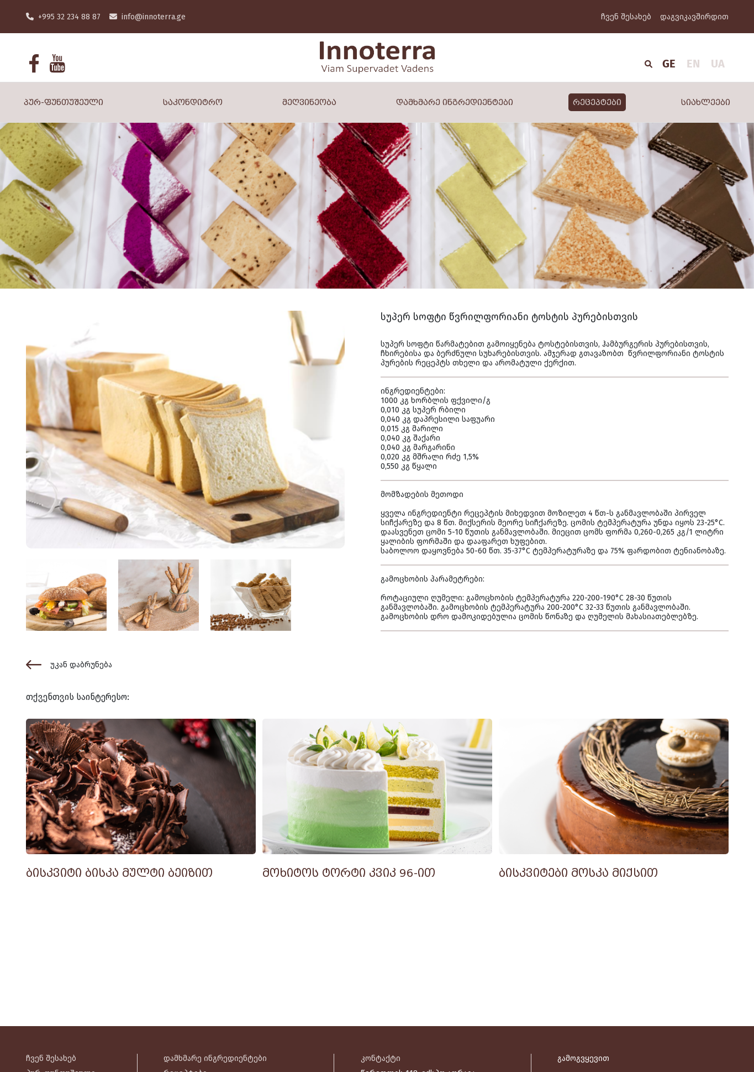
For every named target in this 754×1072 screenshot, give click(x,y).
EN (693, 63)
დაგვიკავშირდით (694, 17)
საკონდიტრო (193, 102)
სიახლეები (705, 102)
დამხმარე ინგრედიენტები (454, 102)
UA (718, 63)
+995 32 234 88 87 (63, 17)
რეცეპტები (597, 102)
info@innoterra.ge (147, 17)
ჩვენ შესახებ (626, 17)
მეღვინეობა (309, 102)
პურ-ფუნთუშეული (63, 102)
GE (669, 63)
